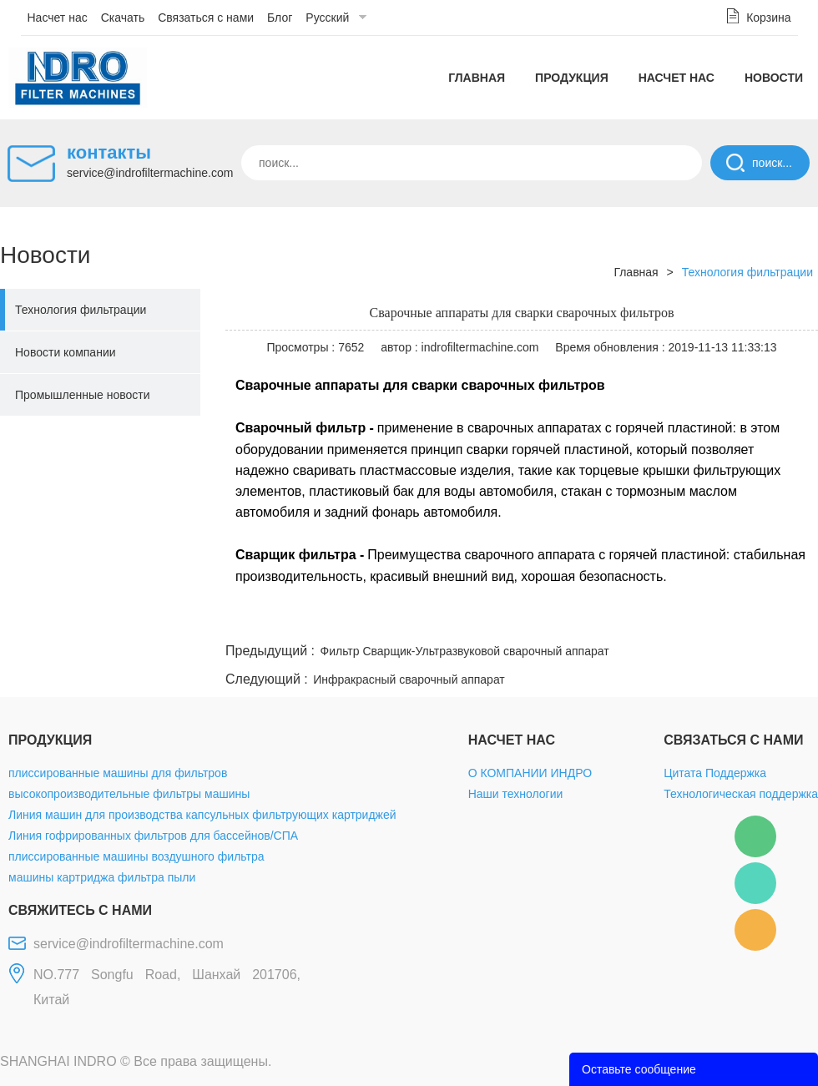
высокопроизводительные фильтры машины (129, 794)
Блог (279, 17)
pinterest (698, 619)
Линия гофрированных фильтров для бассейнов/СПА (153, 835)
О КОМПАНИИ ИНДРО (530, 773)
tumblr (743, 619)
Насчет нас (58, 17)
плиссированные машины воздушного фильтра (136, 856)
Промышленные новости (82, 395)
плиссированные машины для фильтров (117, 773)
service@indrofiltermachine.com (150, 172)
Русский (327, 17)
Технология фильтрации (80, 309)
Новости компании (65, 352)
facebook (519, 619)
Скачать (123, 17)
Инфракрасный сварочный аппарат (409, 679)
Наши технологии (515, 794)
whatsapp (653, 619)
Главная (476, 77)
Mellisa (755, 883)
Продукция (571, 77)
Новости (774, 77)
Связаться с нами (206, 17)
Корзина (768, 17)
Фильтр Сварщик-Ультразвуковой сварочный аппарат (465, 651)
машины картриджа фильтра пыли (101, 877)
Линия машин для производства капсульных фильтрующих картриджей (202, 814)
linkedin (788, 619)
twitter (608, 619)
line (564, 619)
